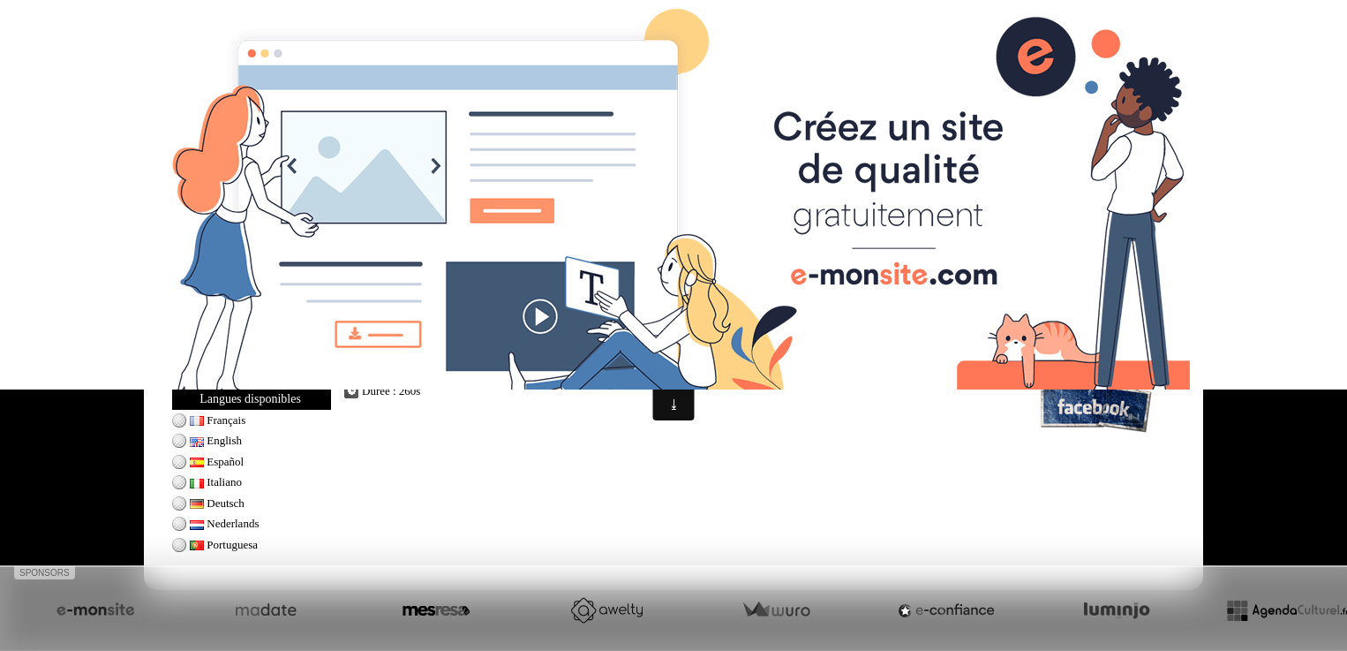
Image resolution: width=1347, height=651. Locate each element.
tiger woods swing (871, 350)
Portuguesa (224, 544)
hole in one (800, 350)
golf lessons (437, 366)
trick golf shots (634, 350)
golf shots (380, 350)
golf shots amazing (554, 350)
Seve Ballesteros (228, 319)
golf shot (752, 350)
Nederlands (224, 523)
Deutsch (217, 503)
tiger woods (695, 366)
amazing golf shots (622, 366)
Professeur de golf (1075, 300)
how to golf (481, 350)
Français (217, 420)
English (216, 440)
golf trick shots (542, 366)
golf (925, 350)
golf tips (486, 366)
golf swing (381, 366)
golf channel (700, 350)
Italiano (216, 481)
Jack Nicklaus (222, 299)
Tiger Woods (219, 339)
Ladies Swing (221, 360)
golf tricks (428, 350)
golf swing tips (971, 350)
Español (217, 461)
